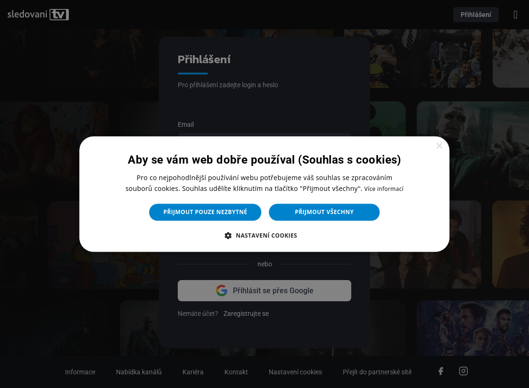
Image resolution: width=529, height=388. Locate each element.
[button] (265, 235)
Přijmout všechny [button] (324, 212)
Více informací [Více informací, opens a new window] (384, 189)
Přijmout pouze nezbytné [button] (206, 212)
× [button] (439, 146)
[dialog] (264, 194)
